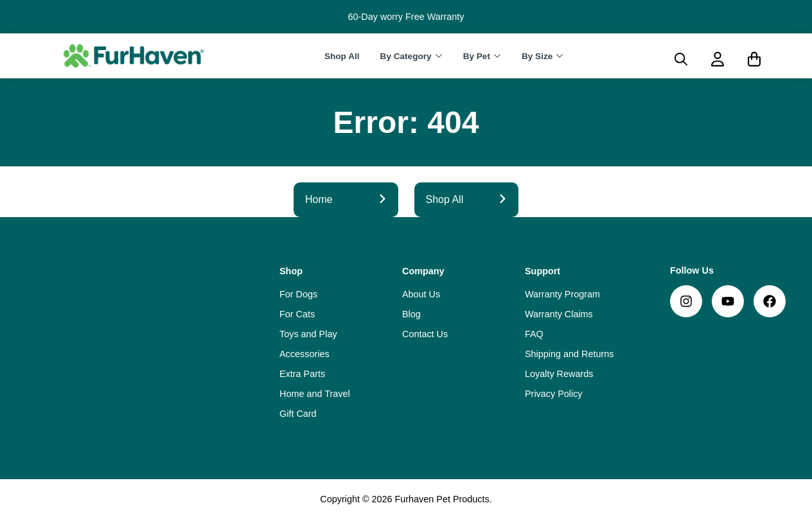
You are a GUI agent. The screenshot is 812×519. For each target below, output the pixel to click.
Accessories (304, 354)
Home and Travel (314, 394)
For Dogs (298, 294)
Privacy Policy (554, 394)
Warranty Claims (559, 314)
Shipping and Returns (569, 354)
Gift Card (298, 414)
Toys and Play (308, 334)
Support (542, 271)
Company (423, 271)
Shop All (342, 56)
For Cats (297, 314)
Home (346, 199)
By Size (537, 56)
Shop (291, 271)
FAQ (534, 334)
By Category (406, 56)
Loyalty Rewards (559, 374)
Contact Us (425, 334)
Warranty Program (562, 294)
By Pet (476, 56)
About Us (421, 294)
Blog (411, 314)
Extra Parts (302, 374)
